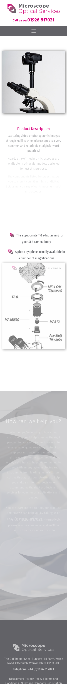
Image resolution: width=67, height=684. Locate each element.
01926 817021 (40, 20)
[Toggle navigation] (33, 31)
